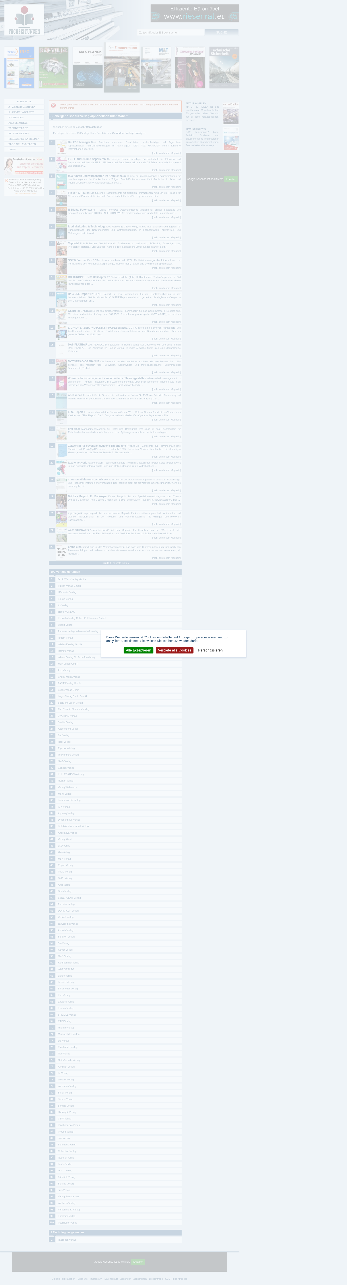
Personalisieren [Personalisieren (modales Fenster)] (210, 650)
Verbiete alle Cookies (174, 650)
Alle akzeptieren (138, 650)
